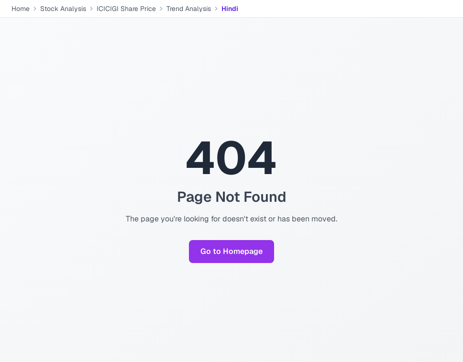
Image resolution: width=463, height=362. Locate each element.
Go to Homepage (231, 251)
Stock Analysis (63, 8)
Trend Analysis (188, 8)
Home (20, 8)
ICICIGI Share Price (126, 8)
